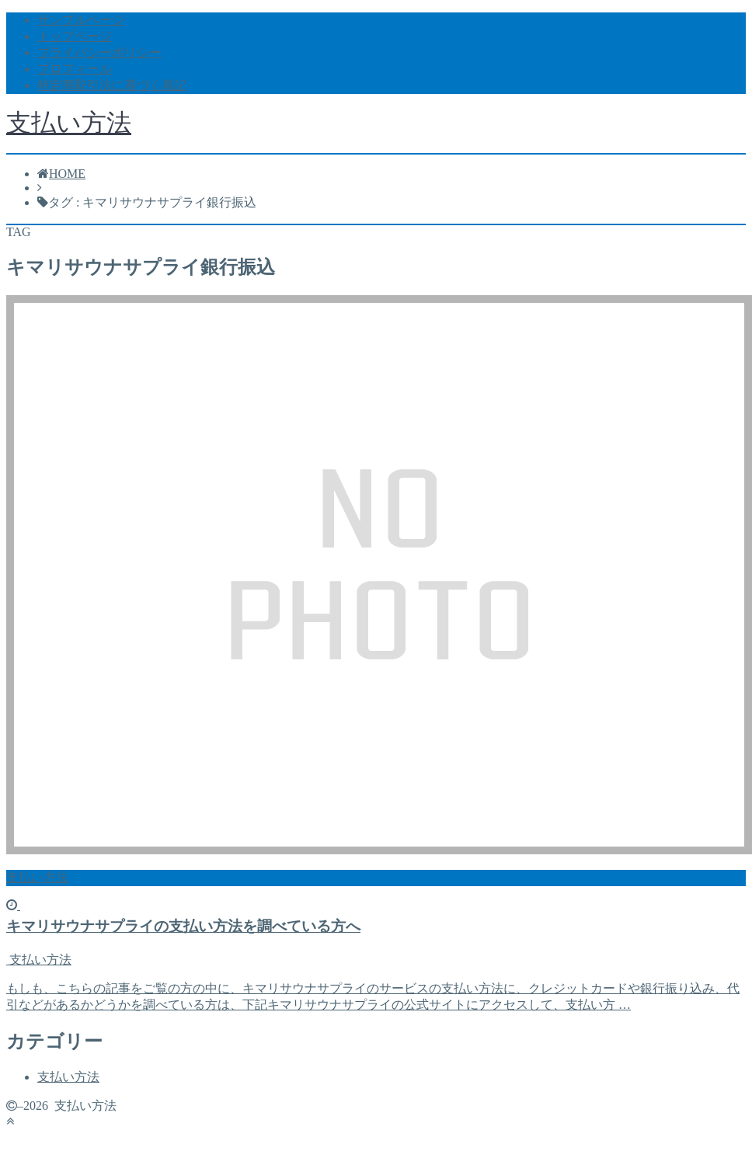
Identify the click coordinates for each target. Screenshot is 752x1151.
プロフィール (74, 68)
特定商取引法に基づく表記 (111, 85)
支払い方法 (68, 123)
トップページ (74, 36)
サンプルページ (80, 19)
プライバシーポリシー (99, 52)
